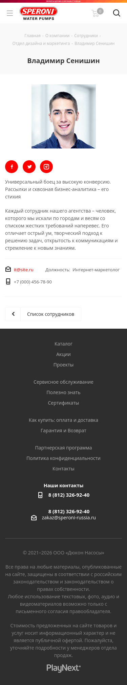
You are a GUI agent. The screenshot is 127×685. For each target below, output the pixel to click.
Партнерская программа (63, 447)
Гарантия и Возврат (63, 430)
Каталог (63, 343)
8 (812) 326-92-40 (69, 494)
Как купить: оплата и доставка (63, 420)
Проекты (64, 364)
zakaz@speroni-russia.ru (69, 517)
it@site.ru (24, 270)
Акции (63, 354)
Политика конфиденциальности (63, 458)
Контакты (63, 468)
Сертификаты (63, 403)
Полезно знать (63, 392)
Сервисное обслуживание (63, 382)
